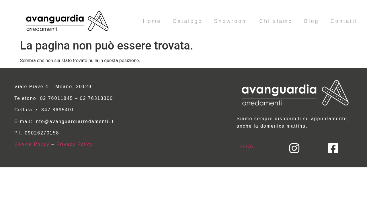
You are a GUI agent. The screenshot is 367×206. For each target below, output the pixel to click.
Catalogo (187, 21)
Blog (311, 21)
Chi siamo (275, 21)
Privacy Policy (74, 144)
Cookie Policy (32, 144)
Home (152, 21)
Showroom (231, 21)
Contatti (343, 21)
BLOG (246, 146)
